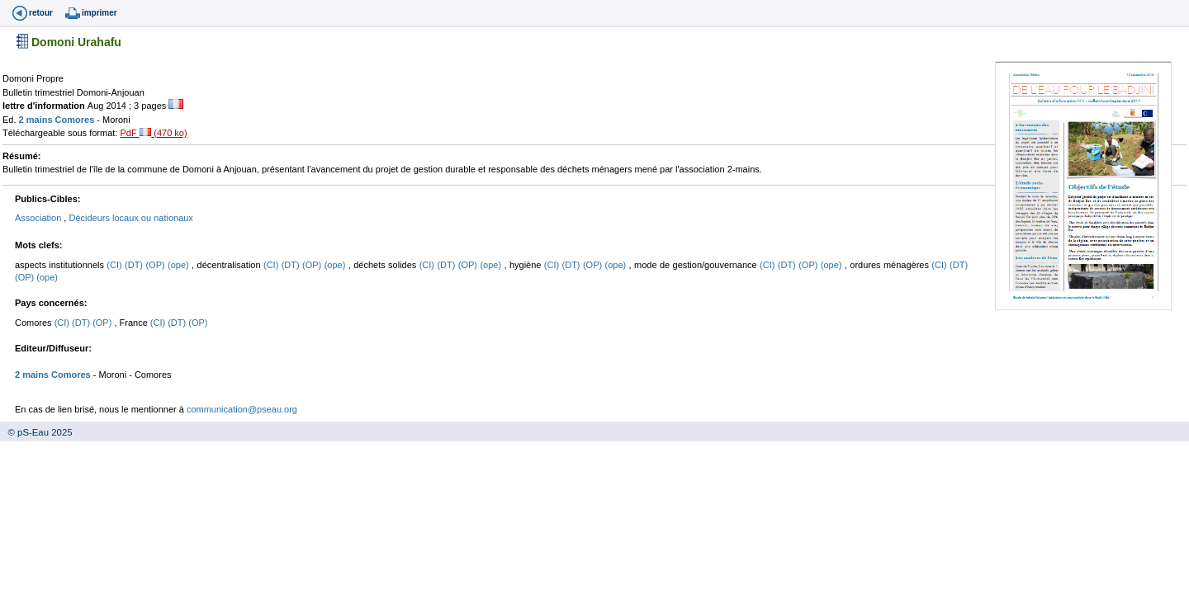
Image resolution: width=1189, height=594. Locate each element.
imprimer (99, 12)
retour (41, 12)
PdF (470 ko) (153, 133)
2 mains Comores (58, 120)
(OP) (156, 265)
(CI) (116, 265)
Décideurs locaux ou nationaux (130, 218)
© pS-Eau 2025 (36, 432)
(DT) (135, 265)
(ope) (180, 265)
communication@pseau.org (242, 409)
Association (39, 218)
